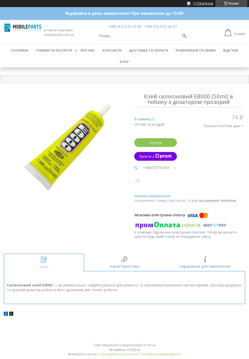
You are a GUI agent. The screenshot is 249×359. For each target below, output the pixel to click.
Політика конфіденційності (161, 354)
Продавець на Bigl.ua (124, 349)
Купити (156, 142)
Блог (124, 61)
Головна (19, 50)
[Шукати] (184, 36)
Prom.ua (150, 345)
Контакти (111, 50)
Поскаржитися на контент (119, 354)
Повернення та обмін (196, 50)
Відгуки (230, 50)
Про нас (87, 50)
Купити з (155, 156)
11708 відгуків (203, 3)
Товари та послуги (54, 50)
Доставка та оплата (148, 50)
